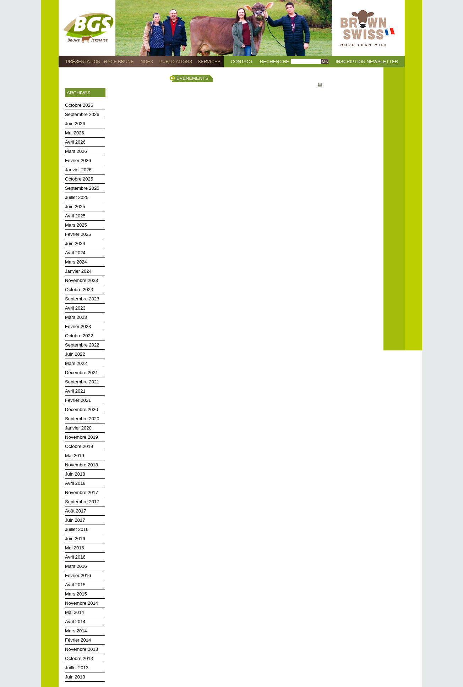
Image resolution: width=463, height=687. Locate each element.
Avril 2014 (75, 621)
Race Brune (119, 61)
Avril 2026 (75, 142)
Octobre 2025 (79, 179)
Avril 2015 (75, 584)
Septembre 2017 (82, 501)
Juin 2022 (75, 354)
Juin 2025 (75, 206)
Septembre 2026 (82, 114)
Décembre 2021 (81, 372)
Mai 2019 (74, 455)
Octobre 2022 (79, 335)
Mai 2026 (74, 132)
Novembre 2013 (81, 649)
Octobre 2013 (79, 658)
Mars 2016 (76, 566)
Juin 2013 (75, 677)
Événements (192, 78)
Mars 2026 (76, 151)
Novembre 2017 (81, 492)
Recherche (274, 61)
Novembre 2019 (81, 437)
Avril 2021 (75, 391)
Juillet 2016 (76, 529)
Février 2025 (78, 234)
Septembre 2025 (82, 188)
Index (146, 61)
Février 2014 (78, 640)
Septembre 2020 (82, 418)
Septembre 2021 (82, 381)
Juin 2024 (75, 243)
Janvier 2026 (78, 169)
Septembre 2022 (82, 345)
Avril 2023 (75, 308)
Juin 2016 (75, 538)
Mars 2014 (76, 630)
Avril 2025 (75, 215)
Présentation (83, 61)
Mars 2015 (76, 594)
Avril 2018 (75, 483)
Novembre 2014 (81, 603)
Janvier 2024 (78, 271)
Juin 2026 (75, 123)
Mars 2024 (76, 262)
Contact (242, 61)
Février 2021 (78, 400)
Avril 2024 (75, 252)
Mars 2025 (76, 225)
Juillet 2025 (76, 197)
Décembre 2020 (81, 409)
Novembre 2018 (81, 464)
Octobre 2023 (79, 289)
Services (209, 61)
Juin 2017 (75, 520)
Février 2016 (78, 575)
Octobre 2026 (79, 105)
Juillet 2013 (76, 667)
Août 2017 (75, 511)
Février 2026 (78, 160)
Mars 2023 (76, 317)
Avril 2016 (75, 557)
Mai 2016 (74, 547)
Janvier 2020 (78, 428)
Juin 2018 (75, 474)
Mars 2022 (76, 363)
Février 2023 (78, 326)
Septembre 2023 (82, 298)
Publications (175, 61)
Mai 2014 (74, 612)
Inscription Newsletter (367, 61)
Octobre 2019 (79, 446)
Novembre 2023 (81, 280)
